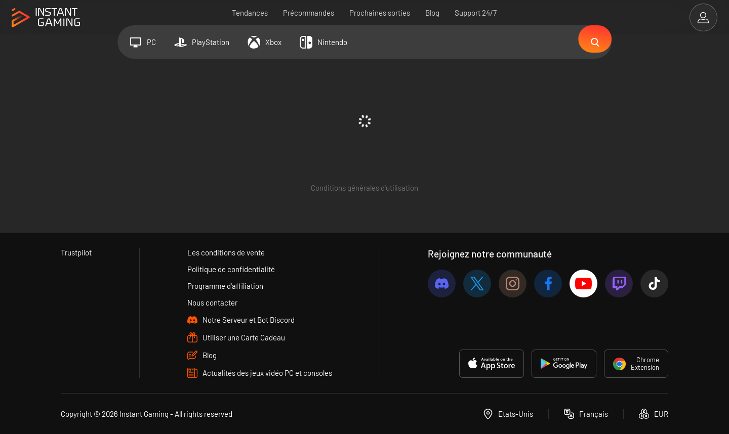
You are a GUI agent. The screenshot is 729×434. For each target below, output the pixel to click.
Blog (433, 12)
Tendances (250, 12)
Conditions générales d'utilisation (364, 187)
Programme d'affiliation (225, 285)
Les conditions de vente (226, 252)
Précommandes (309, 12)
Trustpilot (76, 252)
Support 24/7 (476, 12)
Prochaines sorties (380, 12)
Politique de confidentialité (231, 269)
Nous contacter (212, 302)
